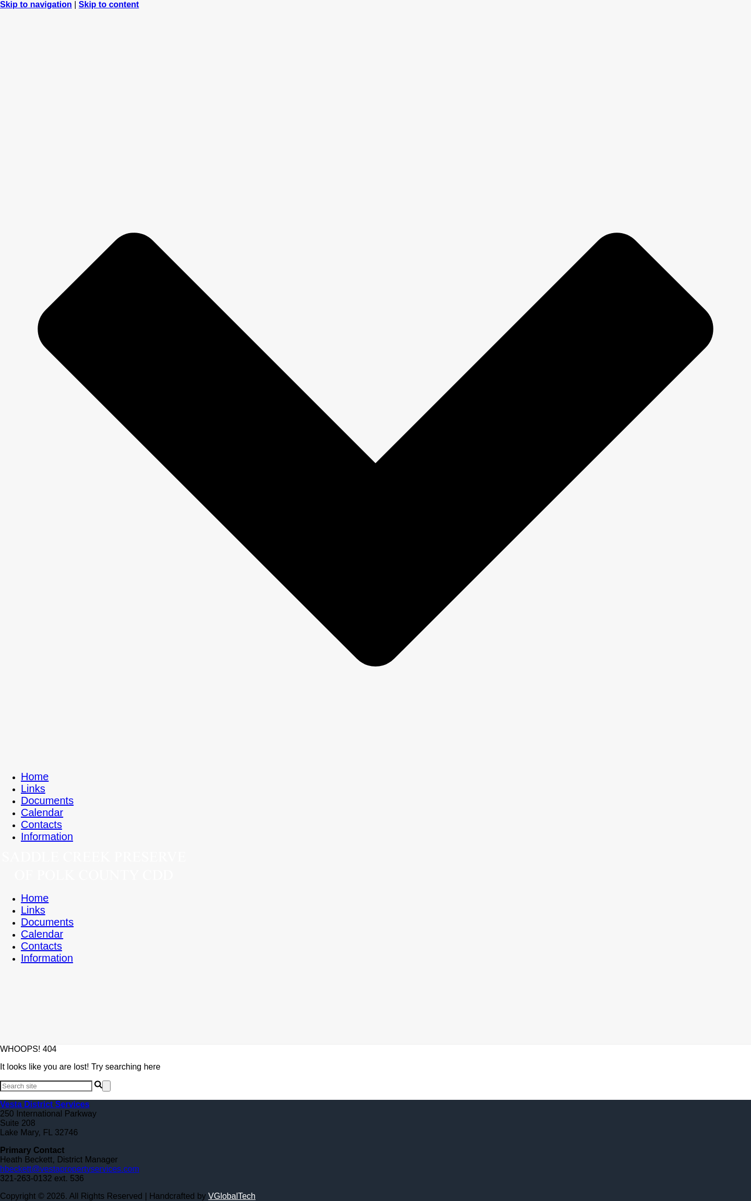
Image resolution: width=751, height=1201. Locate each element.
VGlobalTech (232, 1196)
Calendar (42, 812)
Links (33, 788)
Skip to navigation (36, 4)
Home (35, 776)
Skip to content (109, 4)
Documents (47, 800)
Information (47, 836)
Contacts (41, 824)
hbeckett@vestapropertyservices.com (69, 1168)
